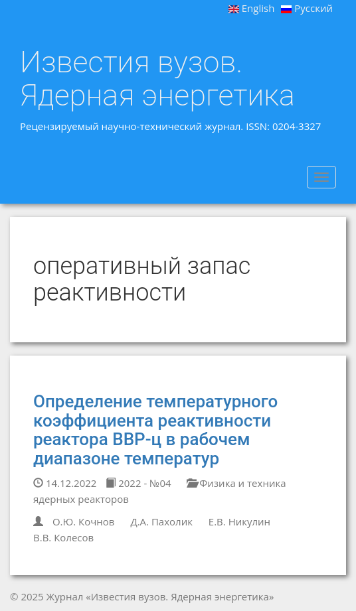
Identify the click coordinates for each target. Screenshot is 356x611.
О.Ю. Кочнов (83, 521)
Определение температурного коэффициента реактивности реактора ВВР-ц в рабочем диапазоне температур (155, 429)
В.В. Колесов (63, 537)
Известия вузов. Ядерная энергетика (157, 78)
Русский (307, 8)
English (251, 8)
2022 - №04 (138, 483)
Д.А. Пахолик (161, 521)
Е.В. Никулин (239, 521)
